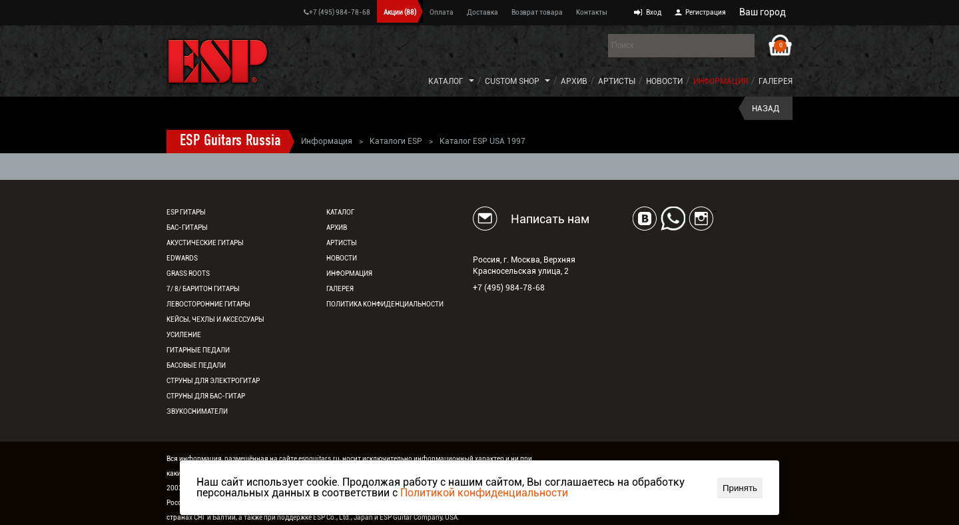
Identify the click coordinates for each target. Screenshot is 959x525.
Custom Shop (512, 81)
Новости (664, 81)
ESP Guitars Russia (230, 141)
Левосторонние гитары (208, 304)
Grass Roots (188, 273)
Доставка (482, 12)
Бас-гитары (187, 227)
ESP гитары (186, 212)
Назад (765, 108)
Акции (400, 12)
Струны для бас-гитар (205, 396)
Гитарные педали (198, 350)
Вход (653, 12)
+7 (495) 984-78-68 (337, 12)
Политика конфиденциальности (385, 304)
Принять (740, 488)
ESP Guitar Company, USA (419, 517)
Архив (574, 81)
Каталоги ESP (396, 141)
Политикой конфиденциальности (484, 492)
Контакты (591, 12)
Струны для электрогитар (213, 380)
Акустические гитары (205, 243)
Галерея (776, 81)
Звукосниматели (197, 411)
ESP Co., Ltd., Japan (343, 517)
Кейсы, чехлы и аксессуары (215, 319)
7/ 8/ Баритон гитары (203, 288)
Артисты (616, 81)
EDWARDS (182, 258)
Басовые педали (196, 365)
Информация (720, 81)
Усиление (183, 334)
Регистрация (705, 12)
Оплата (442, 12)
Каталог (446, 81)
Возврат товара (537, 12)
